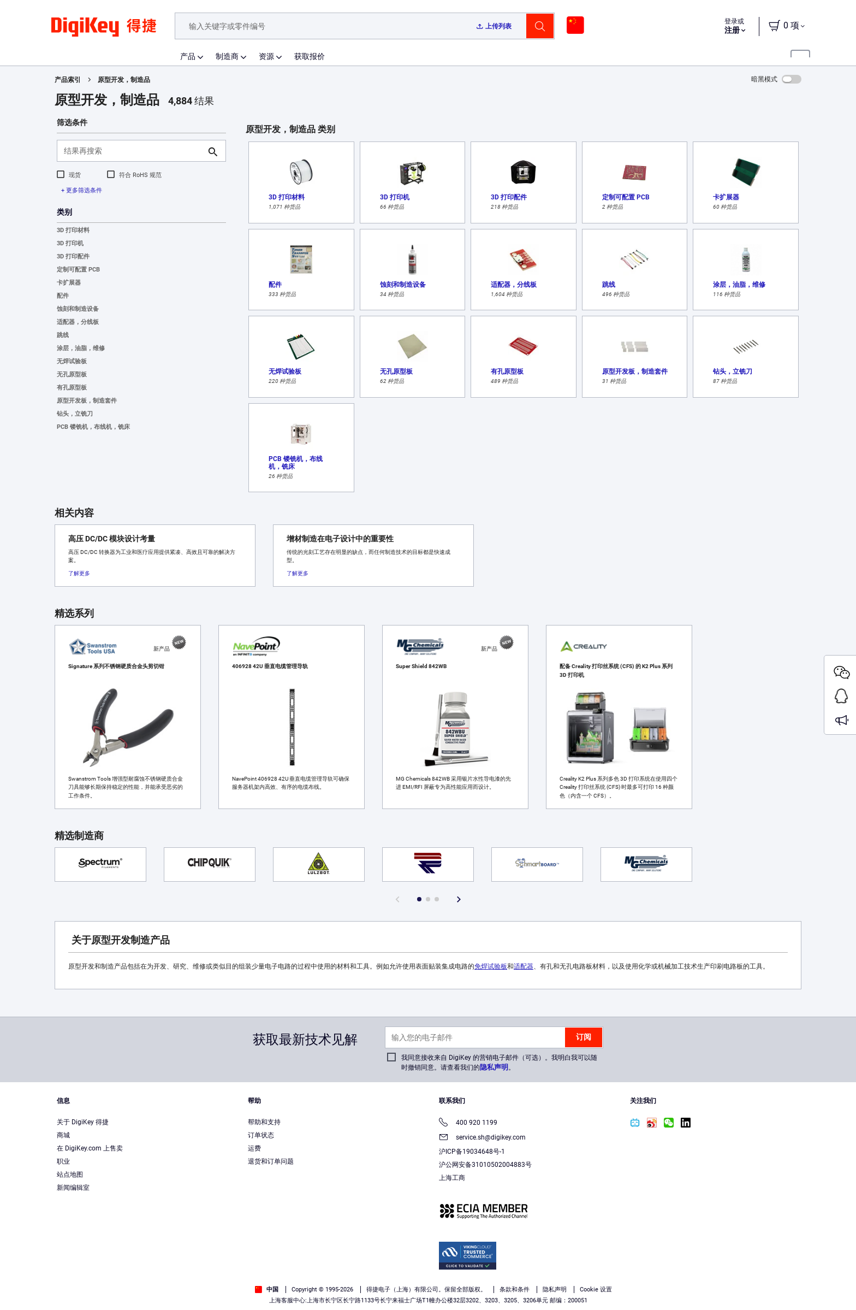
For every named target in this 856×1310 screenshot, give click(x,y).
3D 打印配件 (73, 256)
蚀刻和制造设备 (78, 309)
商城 (63, 1135)
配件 (63, 296)
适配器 (523, 966)
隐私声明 (494, 1067)
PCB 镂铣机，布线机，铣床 (93, 427)
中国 (266, 1289)
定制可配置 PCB (78, 270)
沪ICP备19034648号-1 (472, 1151)
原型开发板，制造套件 (87, 401)
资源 (266, 56)
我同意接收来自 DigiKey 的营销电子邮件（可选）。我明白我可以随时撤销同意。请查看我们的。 (499, 1062)
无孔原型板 (72, 374)
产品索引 (68, 80)
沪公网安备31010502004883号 (485, 1165)
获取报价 (309, 56)
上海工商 (452, 1178)
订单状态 (261, 1135)
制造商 (227, 56)
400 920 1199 (468, 1123)
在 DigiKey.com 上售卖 (90, 1148)
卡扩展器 (69, 283)
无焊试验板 (72, 361)
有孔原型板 (72, 388)
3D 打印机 (70, 243)
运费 (254, 1148)
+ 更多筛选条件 (81, 190)
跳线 (63, 335)
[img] (103, 32)
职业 (63, 1161)
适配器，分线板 (78, 322)
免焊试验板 (490, 966)
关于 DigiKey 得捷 (83, 1122)
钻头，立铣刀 (75, 414)
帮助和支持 (264, 1122)
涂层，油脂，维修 (81, 348)
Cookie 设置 (596, 1289)
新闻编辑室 (73, 1187)
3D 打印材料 (73, 230)
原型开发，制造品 (124, 80)
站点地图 (70, 1174)
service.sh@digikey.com (482, 1138)
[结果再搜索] (133, 151)
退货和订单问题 (271, 1161)
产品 (187, 56)
